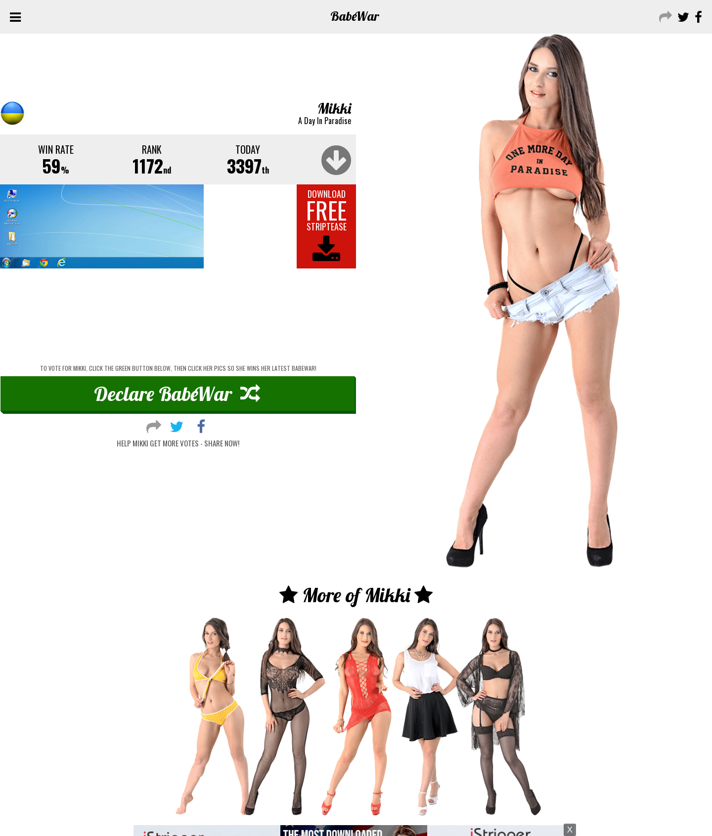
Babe (354, 16)
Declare (177, 393)
